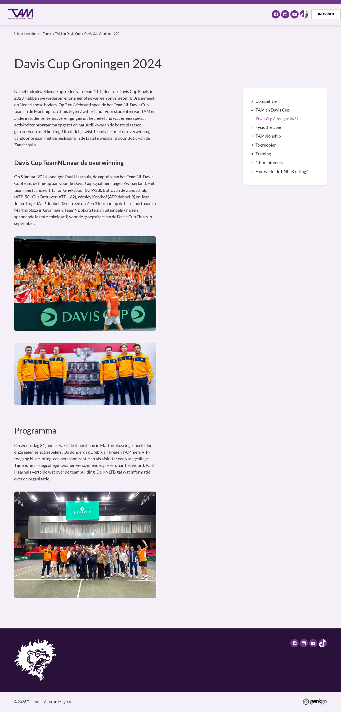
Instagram (285, 14)
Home (46, 14)
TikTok (304, 14)
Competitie (266, 101)
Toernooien (266, 145)
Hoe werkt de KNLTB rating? (282, 171)
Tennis (123, 14)
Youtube (294, 14)
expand (252, 101)
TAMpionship (268, 136)
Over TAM (66, 14)
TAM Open (205, 14)
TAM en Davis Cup (68, 34)
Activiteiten (96, 14)
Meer (255, 14)
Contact (231, 14)
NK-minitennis (269, 162)
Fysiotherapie (268, 127)
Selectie (145, 14)
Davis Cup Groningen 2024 (102, 34)
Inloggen (326, 14)
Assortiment (174, 14)
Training (263, 154)
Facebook (276, 14)
